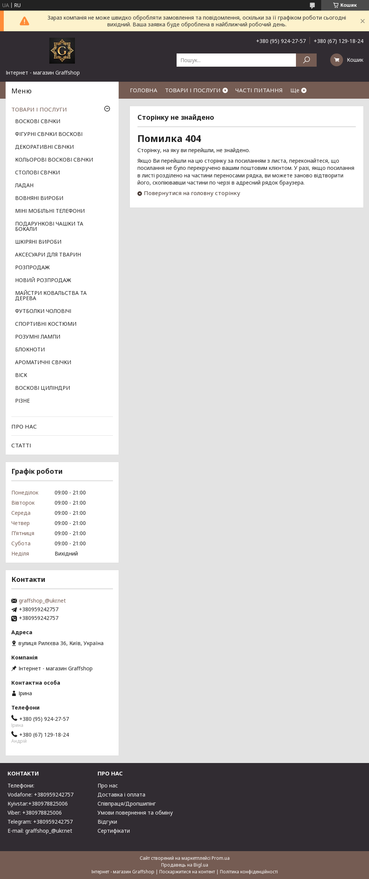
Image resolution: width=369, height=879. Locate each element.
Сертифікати (114, 830)
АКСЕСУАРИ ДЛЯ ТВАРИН (48, 255)
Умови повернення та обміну (135, 812)
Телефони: (21, 785)
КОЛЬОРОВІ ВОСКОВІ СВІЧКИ (54, 160)
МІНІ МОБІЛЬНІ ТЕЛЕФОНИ (50, 211)
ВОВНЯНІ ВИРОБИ (39, 198)
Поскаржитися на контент (187, 871)
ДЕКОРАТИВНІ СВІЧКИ (44, 147)
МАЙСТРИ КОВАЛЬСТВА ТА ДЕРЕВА (51, 296)
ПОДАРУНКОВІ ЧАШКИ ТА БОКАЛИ (49, 226)
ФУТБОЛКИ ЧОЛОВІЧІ (43, 311)
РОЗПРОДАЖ (32, 268)
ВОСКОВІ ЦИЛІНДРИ (42, 388)
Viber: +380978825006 (35, 812)
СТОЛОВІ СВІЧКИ (37, 173)
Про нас (108, 785)
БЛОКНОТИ (30, 350)
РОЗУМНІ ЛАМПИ (37, 337)
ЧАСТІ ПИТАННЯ (259, 90)
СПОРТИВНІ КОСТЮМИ (45, 324)
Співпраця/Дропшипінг (127, 803)
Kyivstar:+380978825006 (38, 803)
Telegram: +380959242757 (40, 821)
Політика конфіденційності (249, 871)
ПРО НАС (24, 426)
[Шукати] (306, 60)
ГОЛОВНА (143, 90)
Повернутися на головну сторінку (192, 193)
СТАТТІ (21, 445)
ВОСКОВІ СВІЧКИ (37, 122)
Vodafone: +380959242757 (40, 794)
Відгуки (107, 821)
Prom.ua (221, 858)
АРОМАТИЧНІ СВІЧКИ (43, 363)
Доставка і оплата (121, 794)
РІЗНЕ (22, 401)
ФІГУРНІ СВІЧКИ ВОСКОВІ (48, 134)
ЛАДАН (24, 186)
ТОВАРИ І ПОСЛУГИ (193, 90)
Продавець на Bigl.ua (184, 865)
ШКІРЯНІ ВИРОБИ (38, 242)
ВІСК (21, 375)
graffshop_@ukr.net (42, 600)
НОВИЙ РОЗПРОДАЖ (43, 281)
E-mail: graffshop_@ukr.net (40, 830)
